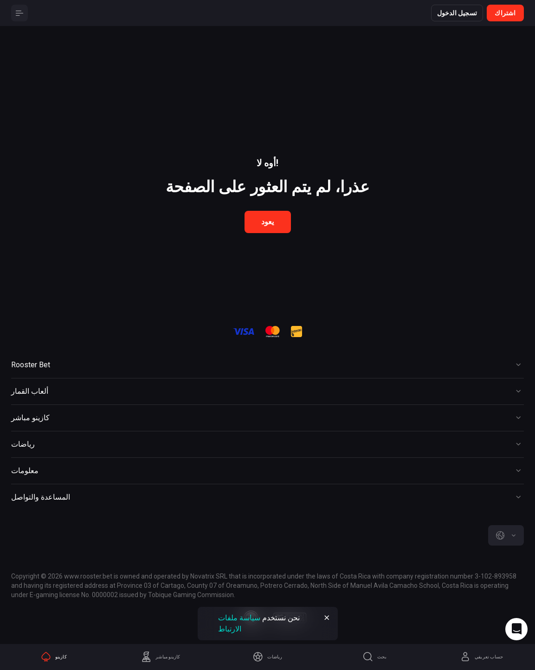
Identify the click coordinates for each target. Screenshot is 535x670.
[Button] (19, 13)
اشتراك (505, 13)
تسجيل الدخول (457, 13)
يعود (267, 221)
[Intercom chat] (516, 629)
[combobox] (506, 535)
